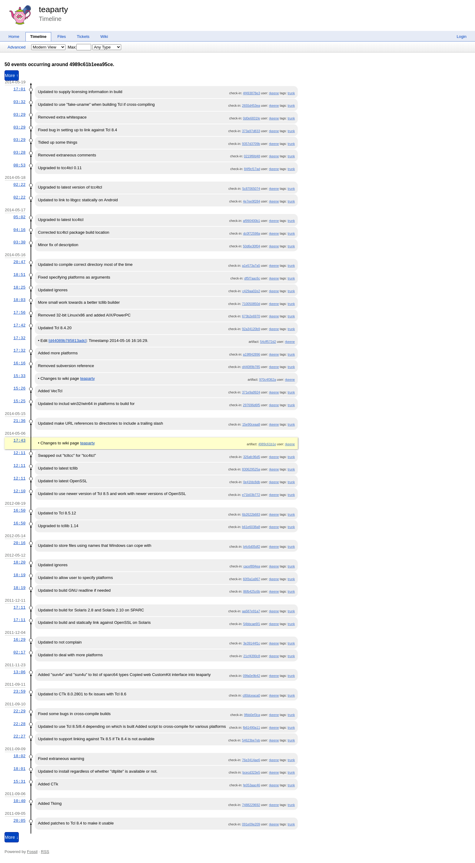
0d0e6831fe (251, 118)
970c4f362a (267, 379)
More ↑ (11, 75)
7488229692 (251, 805)
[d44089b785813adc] (67, 340)
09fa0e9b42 (251, 675)
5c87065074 (251, 188)
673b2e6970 (251, 316)
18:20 (19, 562)
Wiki (104, 36)
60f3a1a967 (251, 579)
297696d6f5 (251, 405)
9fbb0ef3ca (252, 715)
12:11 (19, 453)
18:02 (19, 756)
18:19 (19, 575)
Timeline (38, 36)
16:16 (19, 363)
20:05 (19, 820)
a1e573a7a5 (251, 265)
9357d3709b (251, 144)
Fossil (32, 851)
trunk (291, 93)
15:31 (19, 781)
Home (13, 36)
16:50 (19, 510)
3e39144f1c (251, 643)
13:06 (19, 672)
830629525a (251, 469)
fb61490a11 (251, 727)
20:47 (19, 262)
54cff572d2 (268, 341)
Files (61, 36)
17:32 (19, 338)
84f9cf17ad (252, 169)
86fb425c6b (251, 591)
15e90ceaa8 (251, 424)
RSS (45, 851)
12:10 (19, 491)
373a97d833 (251, 131)
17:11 (19, 607)
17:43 (19, 440)
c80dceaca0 (251, 695)
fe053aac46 (251, 785)
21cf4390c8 (251, 656)
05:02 (19, 217)
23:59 (19, 691)
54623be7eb (251, 740)
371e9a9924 (251, 392)
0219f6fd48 (252, 156)
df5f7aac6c (252, 278)
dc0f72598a (251, 233)
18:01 (19, 768)
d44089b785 (251, 367)
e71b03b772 (251, 495)
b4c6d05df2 (251, 546)
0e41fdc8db (251, 482)
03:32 (19, 102)
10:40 (19, 801)
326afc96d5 (251, 457)
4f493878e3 (251, 93)
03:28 (19, 152)
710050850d (251, 304)
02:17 (19, 652)
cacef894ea (251, 566)
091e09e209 (251, 824)
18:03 (19, 300)
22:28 (19, 724)
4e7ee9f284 (251, 201)
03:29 (19, 114)
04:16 (19, 229)
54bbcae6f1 (251, 624)
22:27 (19, 736)
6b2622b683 (251, 514)
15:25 (19, 401)
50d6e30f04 (251, 246)
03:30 (19, 242)
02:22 (19, 184)
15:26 (19, 388)
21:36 (19, 420)
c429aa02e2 (251, 291)
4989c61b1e (267, 444)
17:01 (19, 89)
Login (462, 36)
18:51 (19, 274)
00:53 (19, 165)
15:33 (19, 376)
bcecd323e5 (251, 772)
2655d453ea (251, 105)
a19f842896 (251, 354)
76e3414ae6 (251, 760)
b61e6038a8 (251, 527)
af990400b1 (251, 220)
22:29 (19, 711)
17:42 (19, 325)
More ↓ (11, 837)
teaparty (53, 9)
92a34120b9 (251, 329)
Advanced (16, 47)
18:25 (19, 287)
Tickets (83, 36)
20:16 (19, 543)
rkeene (274, 93)
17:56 (19, 312)
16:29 (19, 639)
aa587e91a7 (251, 611)
